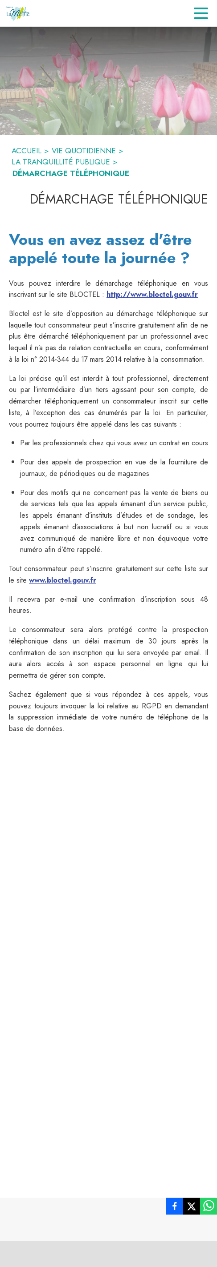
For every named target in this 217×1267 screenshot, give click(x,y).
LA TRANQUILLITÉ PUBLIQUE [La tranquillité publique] (61, 161)
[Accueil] (18, 13)
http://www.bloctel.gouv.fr (152, 294)
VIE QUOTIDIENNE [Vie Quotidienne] (84, 150)
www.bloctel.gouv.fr (62, 580)
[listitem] (174, 1208)
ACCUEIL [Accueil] (26, 150)
